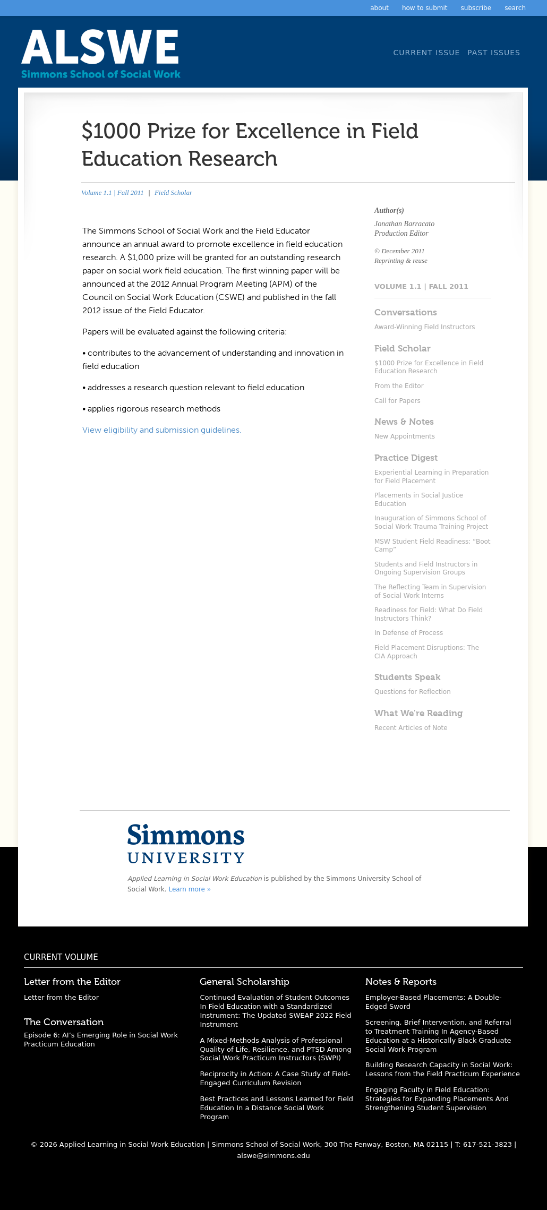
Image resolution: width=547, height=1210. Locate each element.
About (379, 8)
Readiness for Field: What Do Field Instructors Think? (428, 614)
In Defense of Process (408, 633)
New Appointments (404, 436)
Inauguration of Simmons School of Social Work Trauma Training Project (431, 522)
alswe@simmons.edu (273, 1156)
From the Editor (399, 386)
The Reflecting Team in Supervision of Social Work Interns (430, 591)
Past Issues (493, 52)
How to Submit (425, 8)
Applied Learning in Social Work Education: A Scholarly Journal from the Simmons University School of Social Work (103, 57)
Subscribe (476, 8)
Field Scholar (173, 192)
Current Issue (426, 52)
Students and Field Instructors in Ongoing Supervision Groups (425, 569)
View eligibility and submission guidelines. (162, 430)
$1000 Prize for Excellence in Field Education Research (428, 367)
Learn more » (189, 889)
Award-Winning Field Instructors (424, 327)
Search (515, 8)
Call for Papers (397, 401)
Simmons (185, 843)
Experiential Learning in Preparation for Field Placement (431, 477)
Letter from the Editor (61, 997)
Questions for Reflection (412, 692)
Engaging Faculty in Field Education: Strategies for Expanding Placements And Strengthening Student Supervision (437, 1099)
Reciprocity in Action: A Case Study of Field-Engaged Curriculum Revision (275, 1078)
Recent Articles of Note (411, 728)
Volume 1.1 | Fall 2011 (112, 192)
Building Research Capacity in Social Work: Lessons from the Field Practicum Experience (442, 1069)
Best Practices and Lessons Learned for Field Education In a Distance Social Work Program (276, 1108)
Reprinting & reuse (401, 260)
